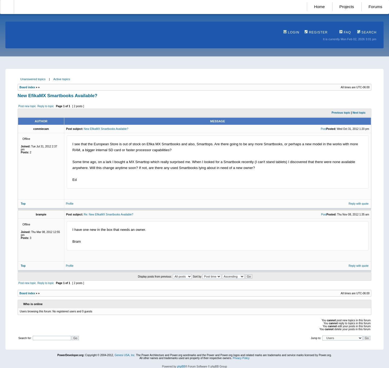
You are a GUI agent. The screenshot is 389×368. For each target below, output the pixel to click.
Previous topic (341, 112)
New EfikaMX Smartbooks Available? (57, 95)
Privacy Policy (241, 358)
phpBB (181, 366)
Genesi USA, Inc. (125, 355)
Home (319, 6)
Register (316, 32)
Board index (27, 87)
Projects (346, 6)
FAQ (345, 32)
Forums (375, 6)
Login (291, 32)
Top (23, 203)
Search (367, 32)
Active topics (61, 79)
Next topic (359, 112)
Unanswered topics (33, 79)
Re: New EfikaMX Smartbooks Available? (108, 214)
